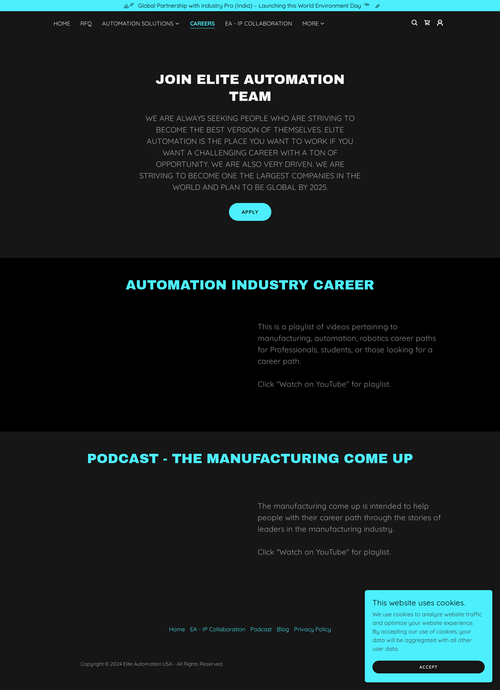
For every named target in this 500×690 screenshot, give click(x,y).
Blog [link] (283, 629)
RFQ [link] (86, 23)
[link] (427, 22)
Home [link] (62, 23)
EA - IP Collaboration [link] (258, 23)
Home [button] (177, 629)
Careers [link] (202, 23)
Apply (250, 212)
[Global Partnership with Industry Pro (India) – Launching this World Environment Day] (250, 5)
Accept (428, 667)
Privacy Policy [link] (312, 629)
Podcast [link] (261, 629)
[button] (141, 23)
